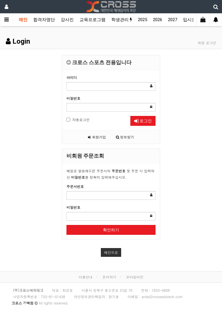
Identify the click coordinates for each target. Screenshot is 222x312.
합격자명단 (44, 19)
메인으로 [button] (111, 252)
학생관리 (121, 19)
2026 (157, 19)
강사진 (67, 19)
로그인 (143, 121)
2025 (142, 19)
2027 (172, 19)
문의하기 (109, 276)
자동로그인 (78, 119)
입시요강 (191, 19)
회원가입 (97, 136)
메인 (23, 19)
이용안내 (85, 276)
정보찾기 (125, 136)
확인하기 (111, 230)
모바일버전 (134, 276)
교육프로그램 (92, 19)
